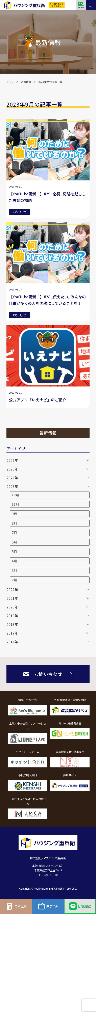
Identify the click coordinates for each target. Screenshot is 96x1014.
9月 (14, 513)
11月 (15, 504)
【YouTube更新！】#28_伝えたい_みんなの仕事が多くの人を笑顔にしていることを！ (47, 300)
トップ (10, 81)
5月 (14, 551)
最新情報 (26, 81)
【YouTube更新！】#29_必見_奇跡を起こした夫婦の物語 (47, 197)
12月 (15, 494)
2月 (14, 579)
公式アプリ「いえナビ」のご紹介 (37, 399)
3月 (14, 570)
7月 (14, 532)
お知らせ (19, 211)
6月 (14, 542)
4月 (14, 560)
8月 (14, 523)
